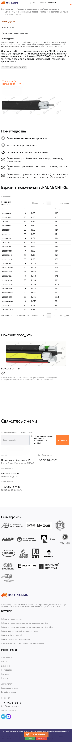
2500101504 (6, 226)
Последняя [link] (64, 203)
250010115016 (7, 276)
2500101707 (6, 238)
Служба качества (8, 692)
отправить (62, 440)
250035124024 (7, 310)
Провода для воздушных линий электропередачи (22, 643)
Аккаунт (51, 2)
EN (34, 2)
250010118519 (7, 289)
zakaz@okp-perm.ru (11, 489)
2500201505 (7, 230)
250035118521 (7, 297)
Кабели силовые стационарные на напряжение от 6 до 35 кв (27, 627)
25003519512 (7, 259)
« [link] (43, 203)
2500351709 (6, 247)
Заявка (42, 2)
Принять (30, 738)
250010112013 (7, 264)
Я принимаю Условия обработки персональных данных (43, 439)
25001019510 (7, 251)
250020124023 (7, 305)
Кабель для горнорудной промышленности (19, 631)
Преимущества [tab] (8, 22)
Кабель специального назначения (15, 639)
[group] (36, 105)
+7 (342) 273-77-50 (11, 486)
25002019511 (7, 255)
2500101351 (6, 213)
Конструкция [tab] (8, 27)
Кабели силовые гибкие (11, 619)
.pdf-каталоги (7, 684)
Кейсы (4, 662)
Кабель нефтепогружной (11, 635)
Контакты (5, 674)
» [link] (54, 203)
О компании (6, 658)
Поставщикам (7, 670)
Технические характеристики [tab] (15, 33)
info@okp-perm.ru (10, 706)
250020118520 (7, 293)
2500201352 (6, 217)
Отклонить (41, 738)
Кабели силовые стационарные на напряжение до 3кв (24, 623)
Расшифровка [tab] (8, 38)
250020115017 (7, 280)
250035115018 (7, 284)
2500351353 (6, 222)
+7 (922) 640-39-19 (47, 460)
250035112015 (7, 272)
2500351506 (6, 234)
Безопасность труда (9, 688)
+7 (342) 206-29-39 (11, 703)
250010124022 (7, 301)
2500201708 (6, 243)
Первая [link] (35, 203)
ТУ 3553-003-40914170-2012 (14, 67)
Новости (4, 678)
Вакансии (5, 666)
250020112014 (7, 268)
